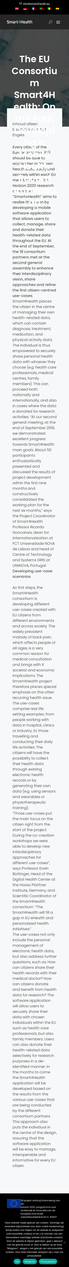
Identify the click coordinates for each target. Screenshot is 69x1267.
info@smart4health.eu (36, 3)
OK (17, 1261)
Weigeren (29, 1261)
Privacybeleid (48, 1261)
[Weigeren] (64, 1242)
